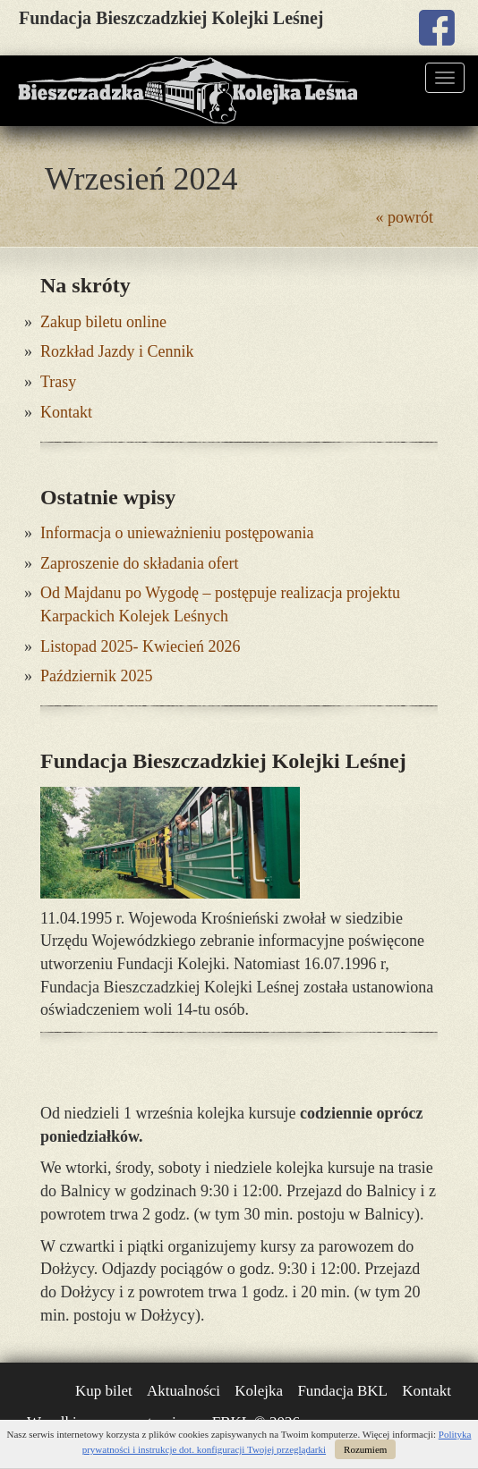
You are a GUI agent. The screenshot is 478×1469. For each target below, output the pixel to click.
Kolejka (259, 1390)
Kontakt (66, 412)
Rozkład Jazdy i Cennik (116, 351)
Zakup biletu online (103, 322)
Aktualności (183, 1390)
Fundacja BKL (342, 1390)
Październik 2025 (96, 676)
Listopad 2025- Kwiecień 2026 (140, 646)
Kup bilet (103, 1390)
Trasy (58, 382)
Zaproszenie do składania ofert (139, 563)
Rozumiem (365, 1449)
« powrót (405, 217)
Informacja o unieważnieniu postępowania (176, 533)
